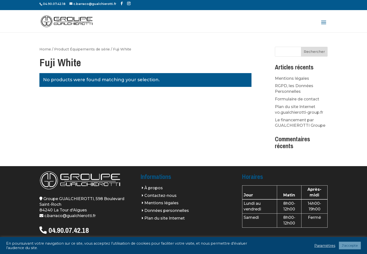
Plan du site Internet (164, 218)
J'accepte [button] (350, 245)
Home (45, 49)
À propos (153, 188)
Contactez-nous (160, 195)
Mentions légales (292, 78)
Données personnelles (166, 210)
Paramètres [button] (324, 245)
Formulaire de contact (297, 99)
